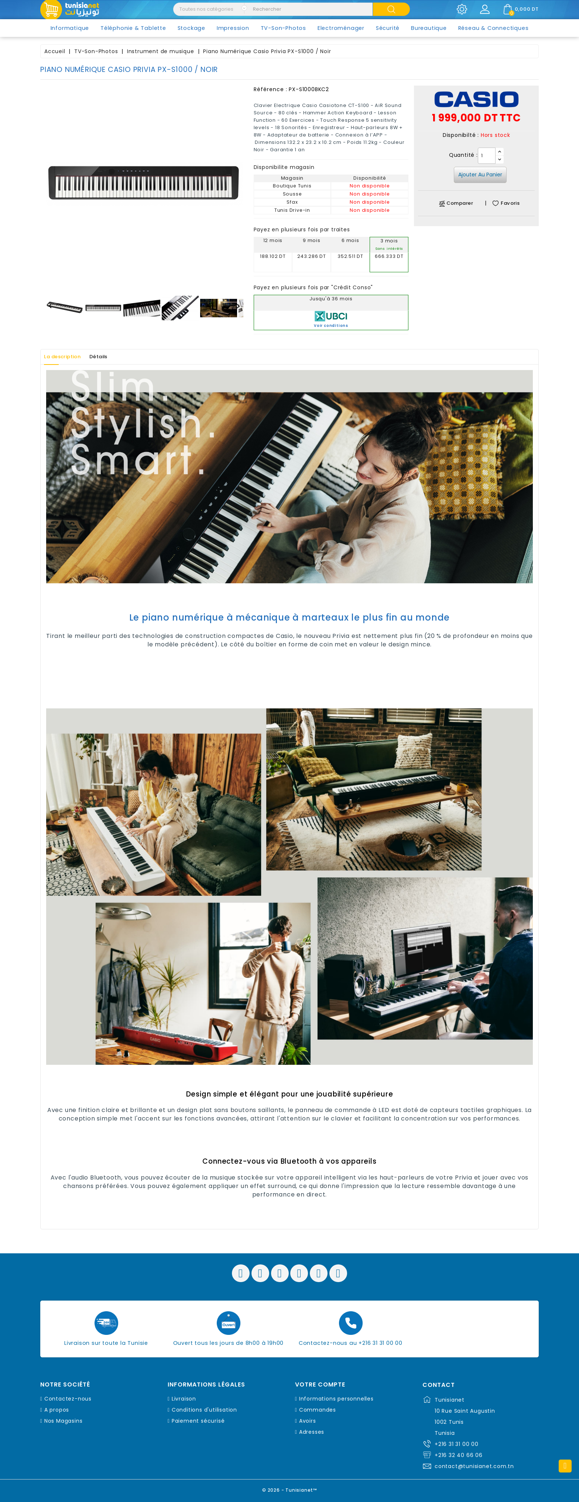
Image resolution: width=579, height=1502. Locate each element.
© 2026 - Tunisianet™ (289, 1488)
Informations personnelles (336, 1398)
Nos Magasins (63, 1421)
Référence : (270, 89)
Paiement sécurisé (198, 1421)
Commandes (317, 1409)
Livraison (184, 1398)
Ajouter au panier (480, 174)
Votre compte (320, 1384)
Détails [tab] (111, 356)
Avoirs (307, 1421)
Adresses (311, 1432)
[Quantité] (487, 156)
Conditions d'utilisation (204, 1409)
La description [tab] (67, 356)
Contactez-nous (68, 1398)
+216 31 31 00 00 (457, 1444)
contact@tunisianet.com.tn (474, 1466)
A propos (56, 1409)
